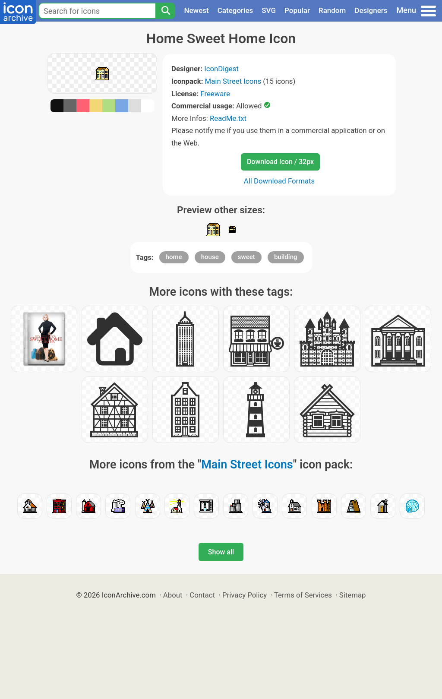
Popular (297, 10)
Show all (221, 552)
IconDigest (221, 68)
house (210, 257)
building (285, 257)
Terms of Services (303, 595)
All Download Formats (279, 181)
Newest (196, 10)
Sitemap (352, 595)
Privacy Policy (244, 595)
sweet (246, 257)
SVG (269, 10)
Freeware (215, 93)
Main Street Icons (233, 81)
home (174, 257)
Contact (202, 595)
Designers (370, 10)
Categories (235, 10)
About (173, 595)
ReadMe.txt (228, 118)
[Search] (165, 11)
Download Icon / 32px (280, 162)
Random (332, 10)
